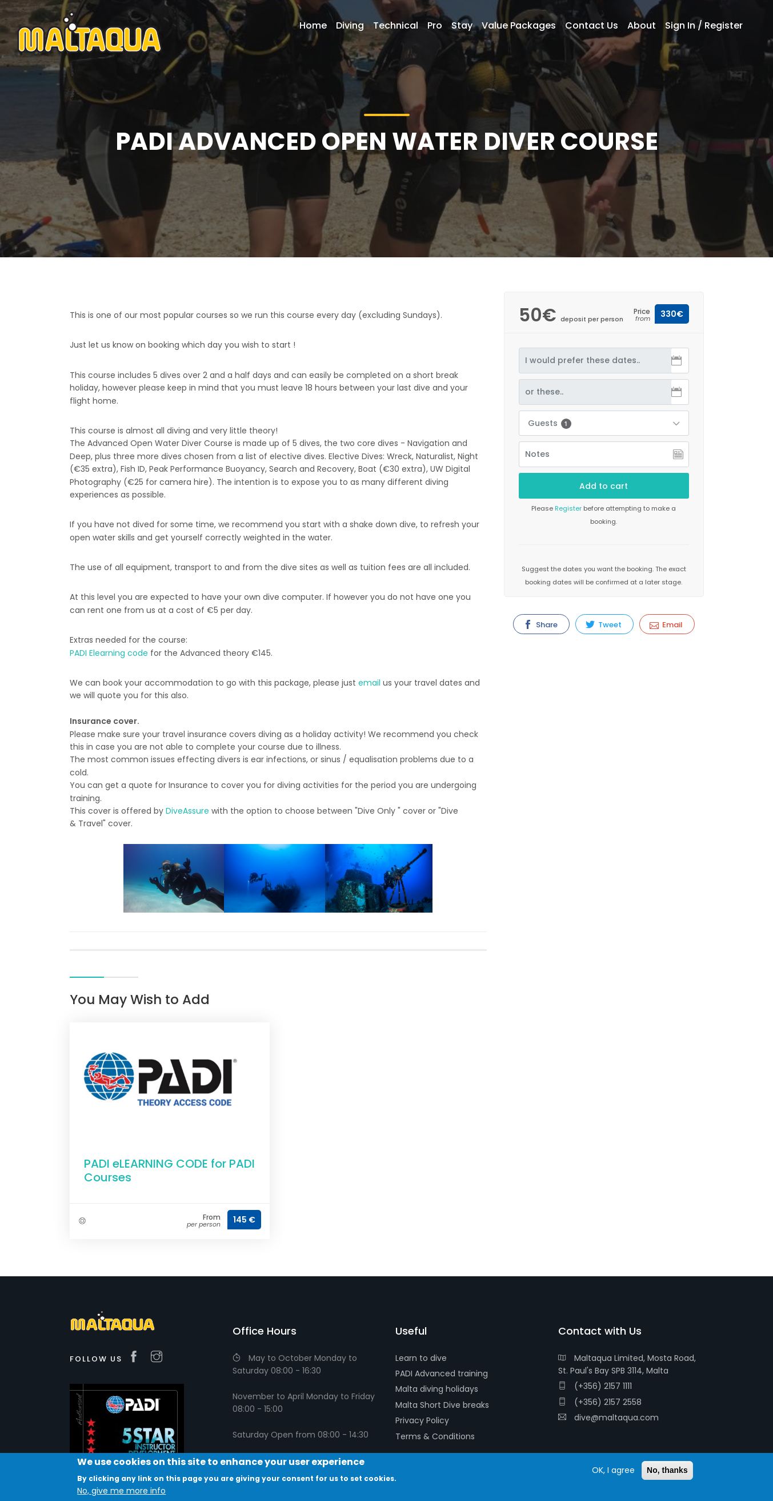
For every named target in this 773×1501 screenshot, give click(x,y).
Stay (461, 25)
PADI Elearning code (110, 653)
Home (313, 25)
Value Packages (519, 25)
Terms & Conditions (435, 1436)
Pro (434, 25)
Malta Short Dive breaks (442, 1405)
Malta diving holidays (436, 1389)
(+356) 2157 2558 (600, 1402)
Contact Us (591, 25)
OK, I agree (613, 1470)
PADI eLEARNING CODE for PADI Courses (169, 1170)
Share (540, 624)
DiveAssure (187, 811)
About (641, 25)
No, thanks (667, 1470)
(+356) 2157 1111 (595, 1386)
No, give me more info (121, 1490)
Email (666, 624)
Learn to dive (421, 1358)
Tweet (604, 624)
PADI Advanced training (441, 1373)
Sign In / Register (704, 25)
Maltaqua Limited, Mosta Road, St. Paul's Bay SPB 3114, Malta (627, 1364)
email (369, 682)
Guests (549, 423)
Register (568, 508)
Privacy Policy (422, 1420)
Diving (350, 25)
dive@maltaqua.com (608, 1417)
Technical (395, 25)
